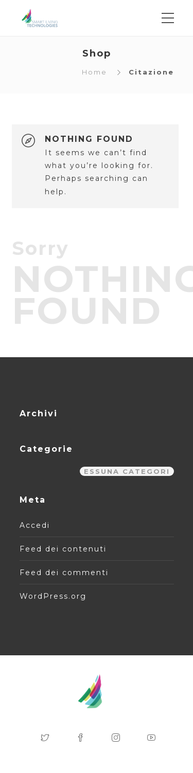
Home (94, 72)
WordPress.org (53, 596)
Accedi (35, 525)
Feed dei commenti (64, 572)
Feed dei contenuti (63, 549)
